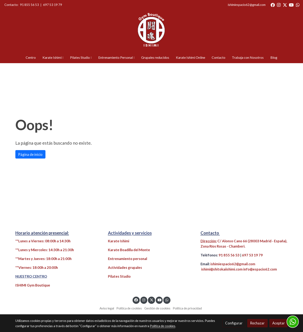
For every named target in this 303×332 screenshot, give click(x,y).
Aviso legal (107, 308)
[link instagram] (279, 5)
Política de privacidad (187, 308)
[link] (151, 31)
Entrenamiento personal (127, 258)
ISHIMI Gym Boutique (32, 285)
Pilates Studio (119, 276)
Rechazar (257, 323)
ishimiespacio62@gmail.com (247, 5)
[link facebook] (273, 5)
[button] (53, 57)
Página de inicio (30, 154)
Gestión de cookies (157, 308)
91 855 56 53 (29, 5)
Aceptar (278, 323)
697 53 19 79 (52, 5)
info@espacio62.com (260, 269)
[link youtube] (291, 5)
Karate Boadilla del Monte (129, 250)
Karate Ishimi (118, 241)
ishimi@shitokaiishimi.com (222, 269)
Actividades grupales (125, 267)
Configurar (234, 323)
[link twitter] (285, 5)
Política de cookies (129, 308)
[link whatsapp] (298, 5)
